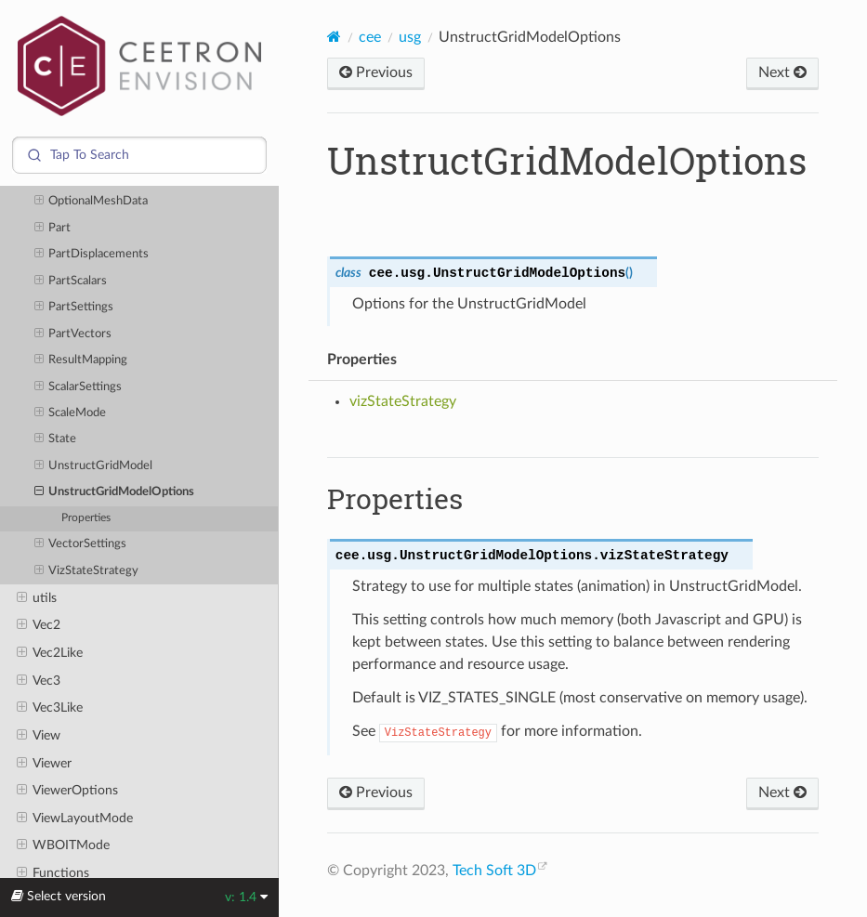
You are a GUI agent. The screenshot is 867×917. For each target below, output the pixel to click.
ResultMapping (81, 360)
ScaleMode (70, 413)
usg (410, 37)
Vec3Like (50, 708)
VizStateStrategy (86, 571)
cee (370, 37)
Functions (53, 873)
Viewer (44, 763)
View (38, 735)
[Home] (334, 37)
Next (782, 72)
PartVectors (73, 334)
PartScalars (71, 281)
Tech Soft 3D (494, 870)
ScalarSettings (78, 387)
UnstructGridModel (93, 466)
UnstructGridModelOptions (114, 492)
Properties (86, 518)
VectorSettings (80, 544)
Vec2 (38, 625)
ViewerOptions (67, 790)
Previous (376, 72)
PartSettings (74, 307)
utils (37, 598)
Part (53, 228)
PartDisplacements (92, 254)
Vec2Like (50, 653)
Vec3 (38, 681)
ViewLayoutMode (75, 818)
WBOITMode (63, 845)
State (55, 439)
